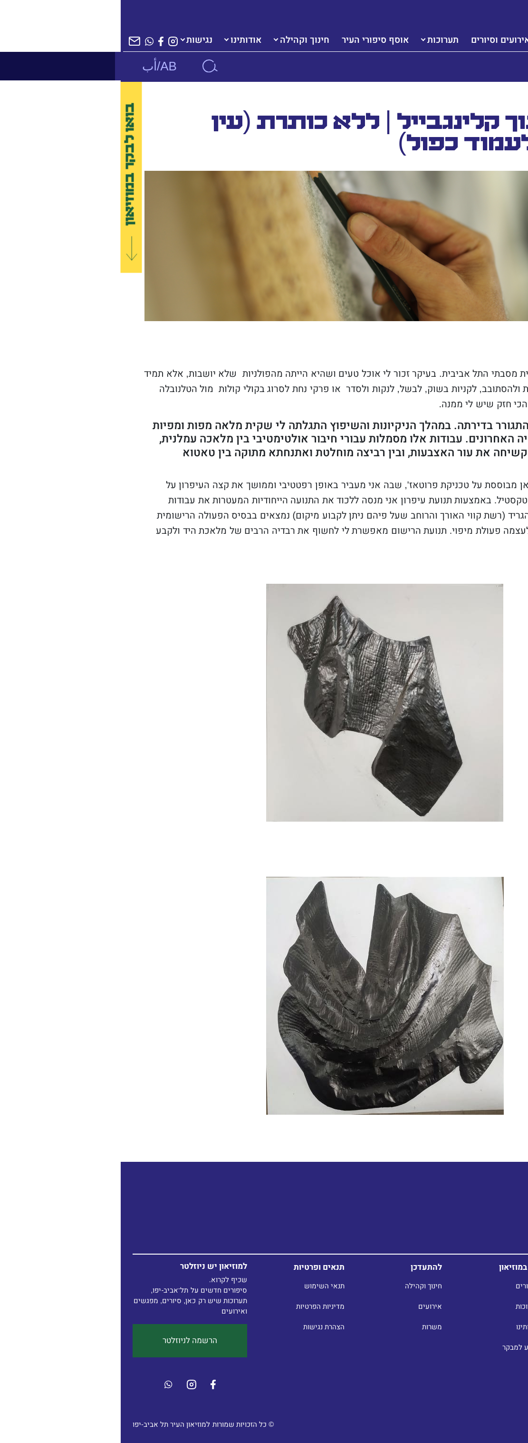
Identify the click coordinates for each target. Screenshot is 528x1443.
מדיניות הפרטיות (199, 1306)
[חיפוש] (89, 66)
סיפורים (407, 1286)
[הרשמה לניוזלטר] (13, 41)
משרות (311, 1327)
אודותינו (125, 40)
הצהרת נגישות (203, 1327)
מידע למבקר (400, 1347)
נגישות (79, 40)
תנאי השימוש (203, 1286)
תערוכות (322, 40)
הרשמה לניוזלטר (69, 1340)
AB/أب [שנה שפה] (38, 66)
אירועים (309, 1306)
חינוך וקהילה (184, 40)
